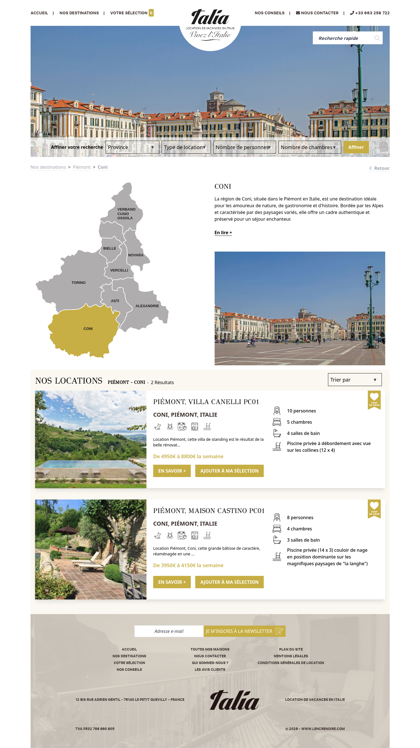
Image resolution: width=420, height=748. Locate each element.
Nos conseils (269, 12)
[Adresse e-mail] (169, 631)
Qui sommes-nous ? (210, 662)
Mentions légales (291, 656)
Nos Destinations (79, 12)
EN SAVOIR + (172, 471)
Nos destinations (48, 167)
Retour (379, 168)
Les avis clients (210, 669)
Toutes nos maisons (210, 649)
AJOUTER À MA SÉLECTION (229, 471)
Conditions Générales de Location (291, 662)
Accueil (39, 12)
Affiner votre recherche (77, 147)
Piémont (82, 167)
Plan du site (291, 649)
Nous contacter (210, 656)
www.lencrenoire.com (323, 728)
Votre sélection (132, 13)
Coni (102, 167)
